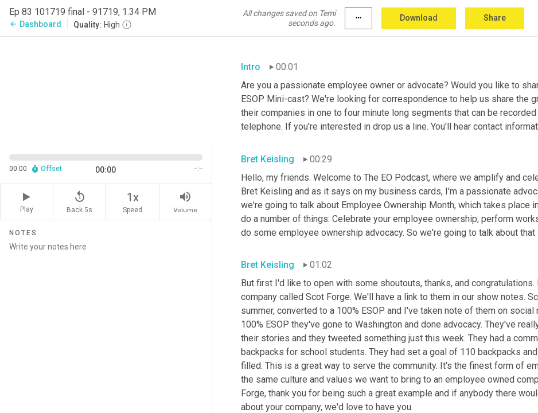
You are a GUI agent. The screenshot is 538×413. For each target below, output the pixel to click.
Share (495, 17)
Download (419, 17)
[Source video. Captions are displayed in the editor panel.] (106, 90)
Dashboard (35, 24)
